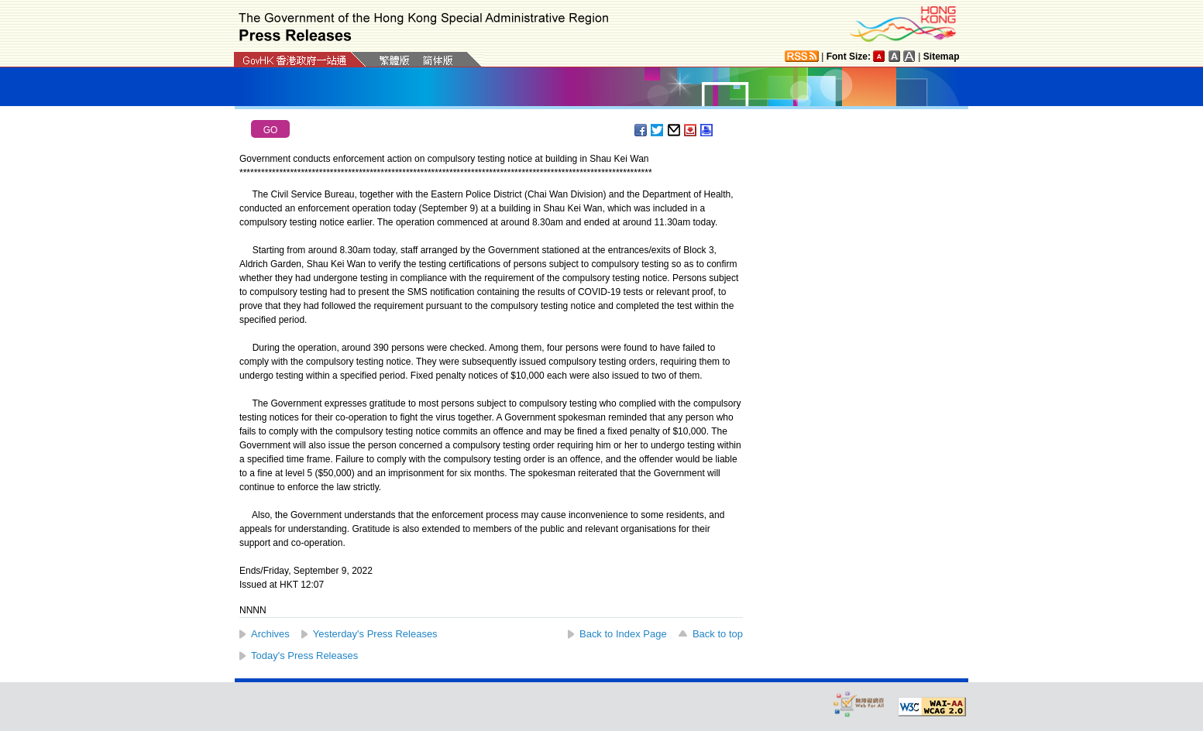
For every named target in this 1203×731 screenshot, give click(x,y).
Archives (270, 634)
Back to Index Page (623, 634)
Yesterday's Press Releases (375, 634)
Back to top (718, 634)
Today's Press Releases (304, 655)
